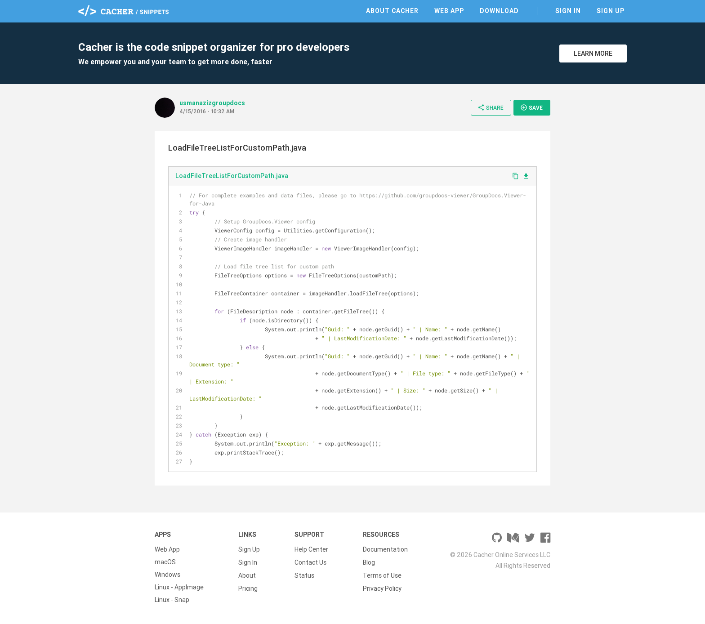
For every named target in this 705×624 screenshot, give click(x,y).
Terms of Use (382, 575)
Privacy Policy (382, 587)
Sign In (568, 11)
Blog (369, 562)
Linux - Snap (172, 600)
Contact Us (310, 562)
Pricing (248, 587)
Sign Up (611, 11)
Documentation (385, 549)
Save (531, 107)
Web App (449, 11)
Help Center (311, 549)
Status (304, 575)
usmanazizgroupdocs (212, 103)
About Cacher (392, 11)
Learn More (593, 53)
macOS (165, 562)
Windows (167, 575)
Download (499, 11)
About (247, 575)
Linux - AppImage (179, 587)
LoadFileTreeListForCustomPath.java (231, 176)
